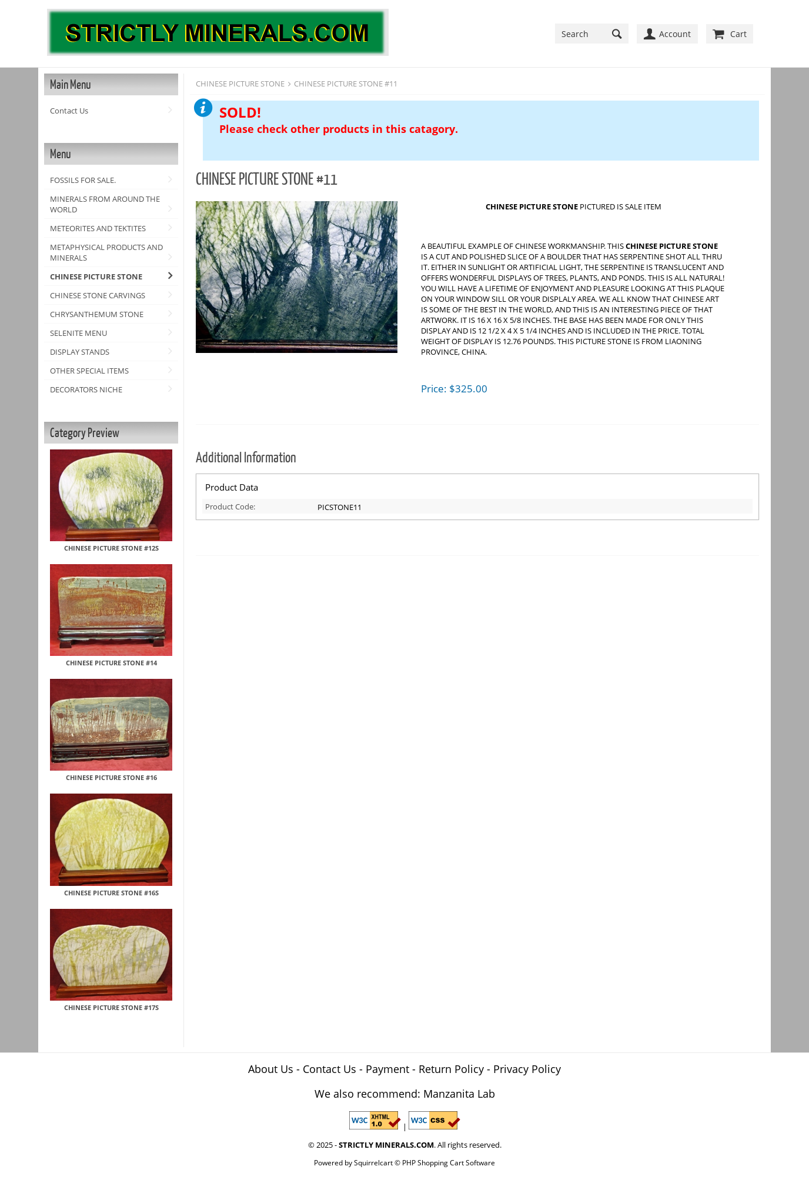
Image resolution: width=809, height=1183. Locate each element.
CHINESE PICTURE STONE (96, 276)
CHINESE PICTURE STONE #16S (111, 892)
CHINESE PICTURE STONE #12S (111, 548)
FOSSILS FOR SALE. (83, 180)
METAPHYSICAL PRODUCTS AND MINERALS (106, 252)
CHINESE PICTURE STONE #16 (111, 777)
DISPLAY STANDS (79, 351)
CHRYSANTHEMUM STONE (96, 314)
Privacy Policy (527, 1069)
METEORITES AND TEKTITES (98, 228)
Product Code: (230, 506)
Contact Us (69, 110)
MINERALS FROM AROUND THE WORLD (105, 204)
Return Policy (451, 1069)
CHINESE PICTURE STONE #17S (111, 1007)
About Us (270, 1069)
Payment (387, 1069)
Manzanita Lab (459, 1094)
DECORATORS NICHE (86, 389)
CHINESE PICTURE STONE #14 (111, 662)
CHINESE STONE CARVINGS (97, 295)
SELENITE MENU (78, 333)
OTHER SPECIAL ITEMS (89, 370)
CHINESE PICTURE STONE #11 (345, 83)
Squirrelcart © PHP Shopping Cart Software (424, 1162)
